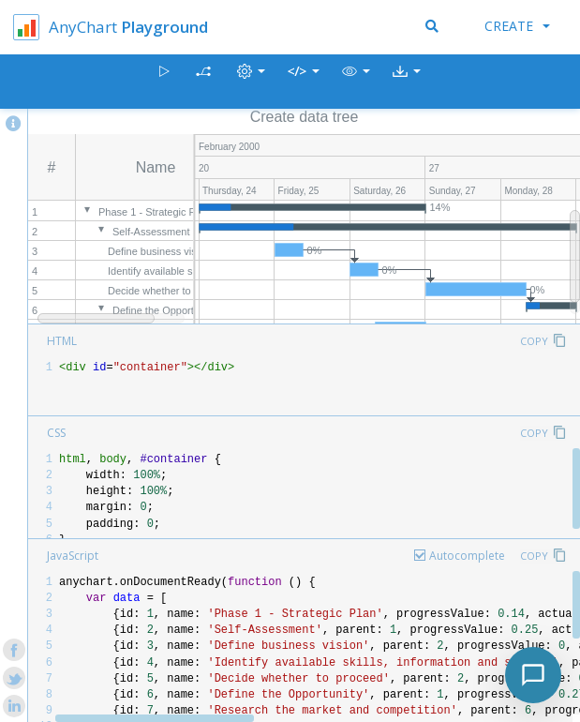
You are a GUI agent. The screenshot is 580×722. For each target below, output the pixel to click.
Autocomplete (467, 556)
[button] (356, 82)
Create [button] (517, 26)
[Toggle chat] (533, 675)
